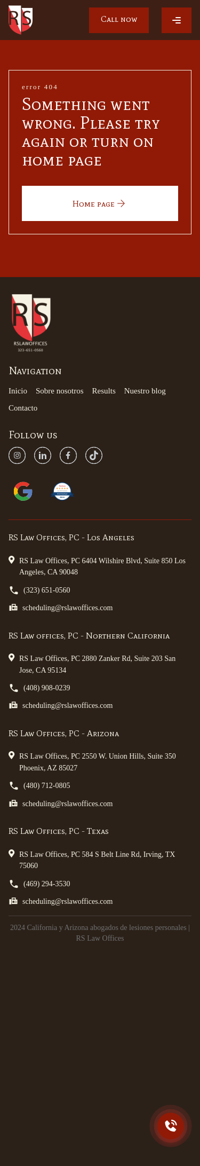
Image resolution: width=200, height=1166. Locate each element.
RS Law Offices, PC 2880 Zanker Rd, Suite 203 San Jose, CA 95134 (92, 663)
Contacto (23, 408)
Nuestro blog (145, 391)
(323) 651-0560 (39, 590)
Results (104, 391)
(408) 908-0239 (39, 688)
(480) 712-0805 (39, 785)
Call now (119, 19)
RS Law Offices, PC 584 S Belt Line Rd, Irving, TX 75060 (92, 859)
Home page (100, 203)
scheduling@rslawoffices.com (61, 607)
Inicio (18, 391)
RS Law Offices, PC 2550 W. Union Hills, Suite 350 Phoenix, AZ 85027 (92, 761)
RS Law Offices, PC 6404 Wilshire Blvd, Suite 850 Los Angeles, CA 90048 (97, 565)
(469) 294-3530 (39, 883)
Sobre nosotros (60, 391)
